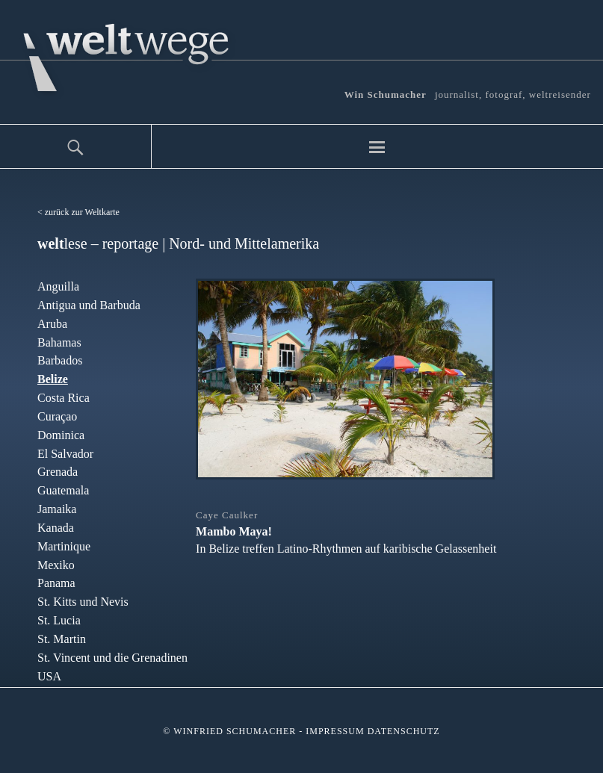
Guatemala (63, 490)
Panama (56, 583)
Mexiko (56, 565)
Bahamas (59, 342)
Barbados (59, 360)
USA (49, 676)
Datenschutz (404, 731)
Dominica (60, 435)
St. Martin (61, 639)
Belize (52, 379)
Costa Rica (63, 397)
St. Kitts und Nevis (83, 601)
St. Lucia (59, 620)
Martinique (63, 546)
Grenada (57, 471)
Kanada (55, 527)
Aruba (52, 323)
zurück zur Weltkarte (82, 212)
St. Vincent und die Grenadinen (112, 657)
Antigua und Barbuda (88, 305)
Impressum (335, 731)
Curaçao (57, 416)
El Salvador (65, 453)
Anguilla (58, 286)
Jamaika (56, 509)
